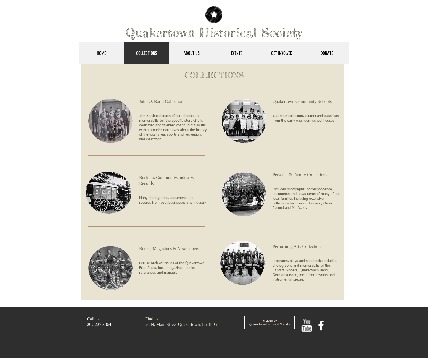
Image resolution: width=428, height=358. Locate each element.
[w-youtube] (306, 325)
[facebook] (321, 325)
